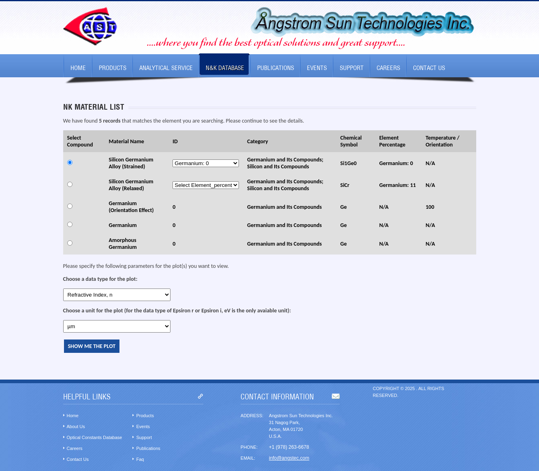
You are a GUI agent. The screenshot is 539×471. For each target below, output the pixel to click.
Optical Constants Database (94, 437)
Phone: (249, 447)
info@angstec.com (289, 458)
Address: (252, 415)
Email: (248, 458)
